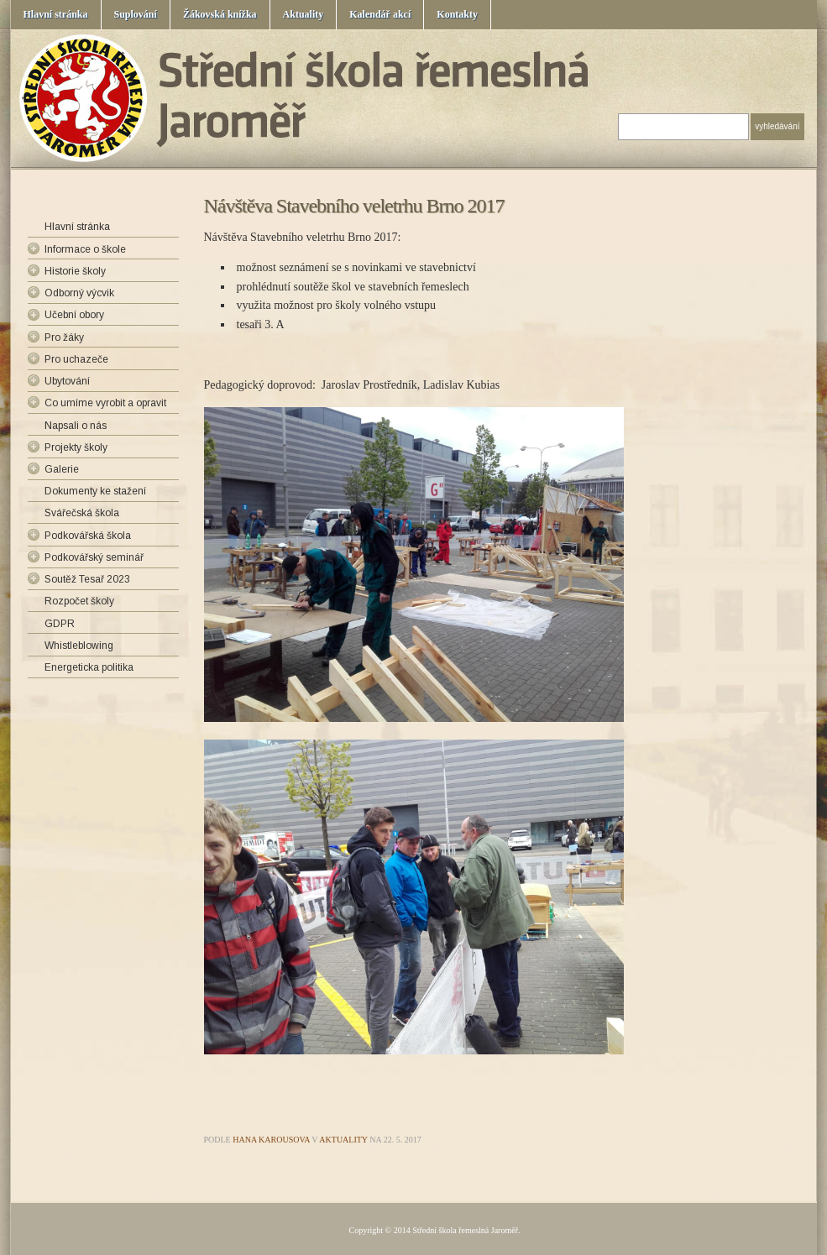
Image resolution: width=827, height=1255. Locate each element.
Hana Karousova (271, 1139)
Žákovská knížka (220, 14)
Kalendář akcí (380, 14)
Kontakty (457, 14)
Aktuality (303, 14)
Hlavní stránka (56, 14)
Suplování (135, 14)
